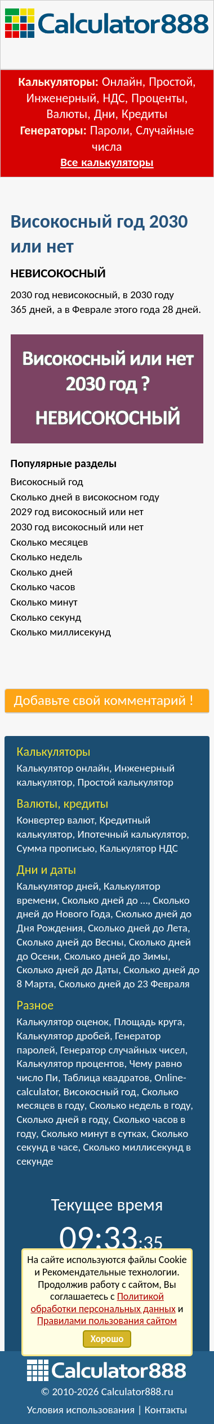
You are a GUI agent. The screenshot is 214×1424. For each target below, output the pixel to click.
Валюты (67, 113)
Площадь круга (148, 1021)
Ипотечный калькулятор (132, 834)
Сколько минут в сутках (93, 1133)
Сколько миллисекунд (61, 631)
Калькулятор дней (58, 885)
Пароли (110, 130)
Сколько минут (44, 601)
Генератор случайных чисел (122, 1049)
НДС (114, 98)
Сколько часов (43, 586)
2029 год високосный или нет (77, 511)
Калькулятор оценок (63, 1021)
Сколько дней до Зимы (116, 956)
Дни (104, 113)
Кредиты (145, 113)
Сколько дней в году (62, 1119)
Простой (171, 81)
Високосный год (47, 481)
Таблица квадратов (106, 1077)
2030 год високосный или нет (77, 526)
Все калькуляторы (106, 162)
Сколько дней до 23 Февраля (124, 983)
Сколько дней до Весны (70, 941)
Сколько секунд (46, 617)
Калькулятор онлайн (63, 767)
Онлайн (122, 81)
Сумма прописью (56, 848)
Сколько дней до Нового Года (103, 907)
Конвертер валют (56, 819)
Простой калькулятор (125, 782)
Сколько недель (46, 556)
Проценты (157, 98)
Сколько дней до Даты (68, 969)
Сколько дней (42, 571)
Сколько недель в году (140, 1105)
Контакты (166, 1409)
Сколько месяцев (49, 541)
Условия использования (81, 1409)
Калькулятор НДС (139, 848)
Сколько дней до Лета (138, 927)
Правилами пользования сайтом (107, 1320)
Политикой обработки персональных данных (103, 1302)
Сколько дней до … (105, 900)
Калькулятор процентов (70, 1063)
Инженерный (61, 98)
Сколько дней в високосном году (85, 496)
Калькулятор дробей (63, 1035)
